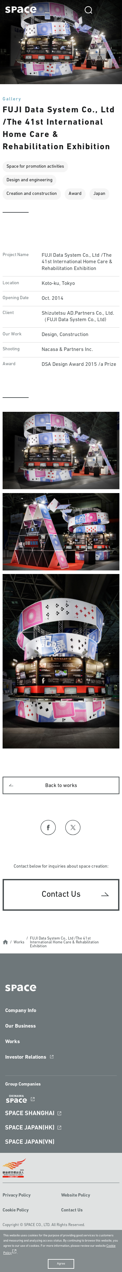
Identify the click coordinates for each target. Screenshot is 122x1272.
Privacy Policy (17, 1195)
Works (19, 942)
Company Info (20, 1010)
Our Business (20, 1026)
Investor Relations (25, 1057)
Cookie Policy (16, 1210)
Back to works (61, 785)
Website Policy (75, 1195)
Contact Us (72, 1210)
